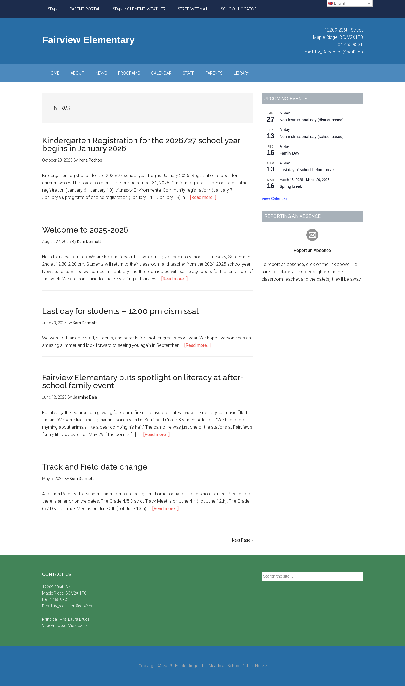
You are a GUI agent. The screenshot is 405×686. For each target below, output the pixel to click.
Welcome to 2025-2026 (85, 229)
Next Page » (242, 540)
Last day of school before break (307, 169)
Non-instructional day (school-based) (312, 136)
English (337, 3)
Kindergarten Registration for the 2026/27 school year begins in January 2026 (141, 144)
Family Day (289, 153)
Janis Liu (86, 625)
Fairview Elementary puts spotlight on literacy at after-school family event (143, 381)
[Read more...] (203, 197)
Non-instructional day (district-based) (312, 120)
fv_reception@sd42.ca (73, 606)
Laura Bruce (78, 619)
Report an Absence (312, 250)
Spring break (291, 186)
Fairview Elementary (88, 39)
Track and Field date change (94, 467)
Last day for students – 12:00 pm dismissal (120, 311)
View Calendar (274, 198)
